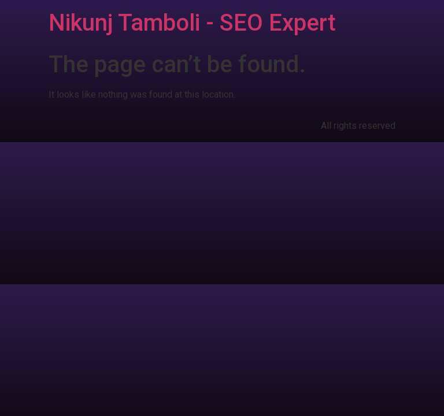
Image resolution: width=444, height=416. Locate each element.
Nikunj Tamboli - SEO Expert (192, 22)
